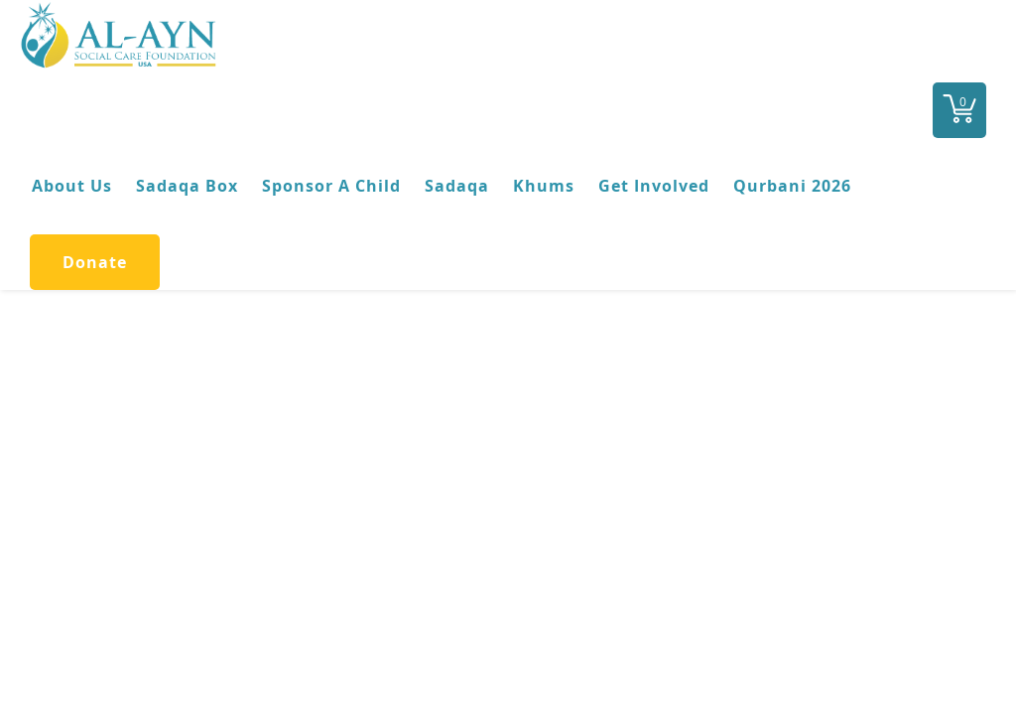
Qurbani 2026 (792, 186)
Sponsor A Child (331, 186)
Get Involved (653, 186)
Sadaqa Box (187, 186)
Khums (543, 186)
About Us (72, 186)
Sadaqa (457, 186)
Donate (95, 262)
